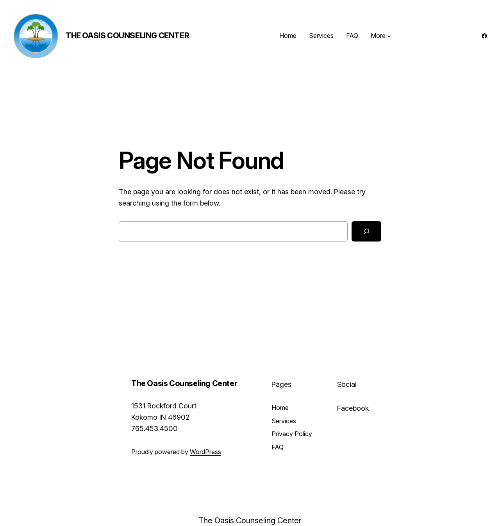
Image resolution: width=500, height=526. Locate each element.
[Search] (366, 231)
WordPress (205, 452)
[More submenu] (389, 36)
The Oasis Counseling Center (127, 35)
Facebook (353, 408)
